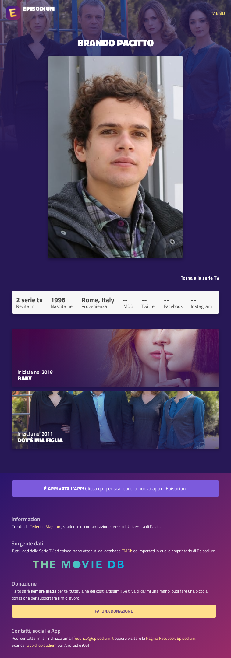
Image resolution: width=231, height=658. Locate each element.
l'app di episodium (41, 645)
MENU (218, 13)
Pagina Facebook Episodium (170, 638)
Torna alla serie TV (200, 278)
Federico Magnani (45, 526)
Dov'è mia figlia (40, 440)
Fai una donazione (114, 611)
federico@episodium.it (93, 638)
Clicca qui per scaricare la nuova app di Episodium (115, 488)
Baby (25, 378)
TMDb (127, 551)
